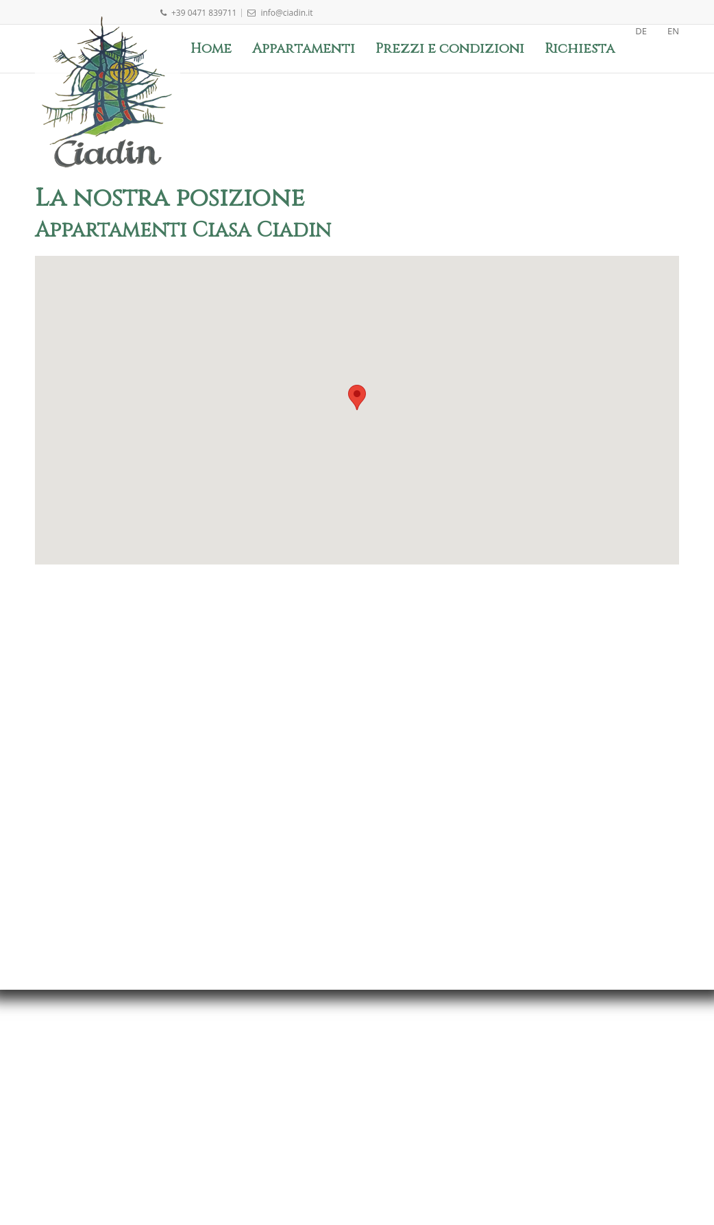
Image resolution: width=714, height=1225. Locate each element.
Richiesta (580, 48)
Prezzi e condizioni (450, 48)
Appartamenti (303, 48)
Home (211, 48)
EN (673, 31)
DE (641, 31)
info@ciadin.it (279, 13)
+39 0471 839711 (198, 13)
